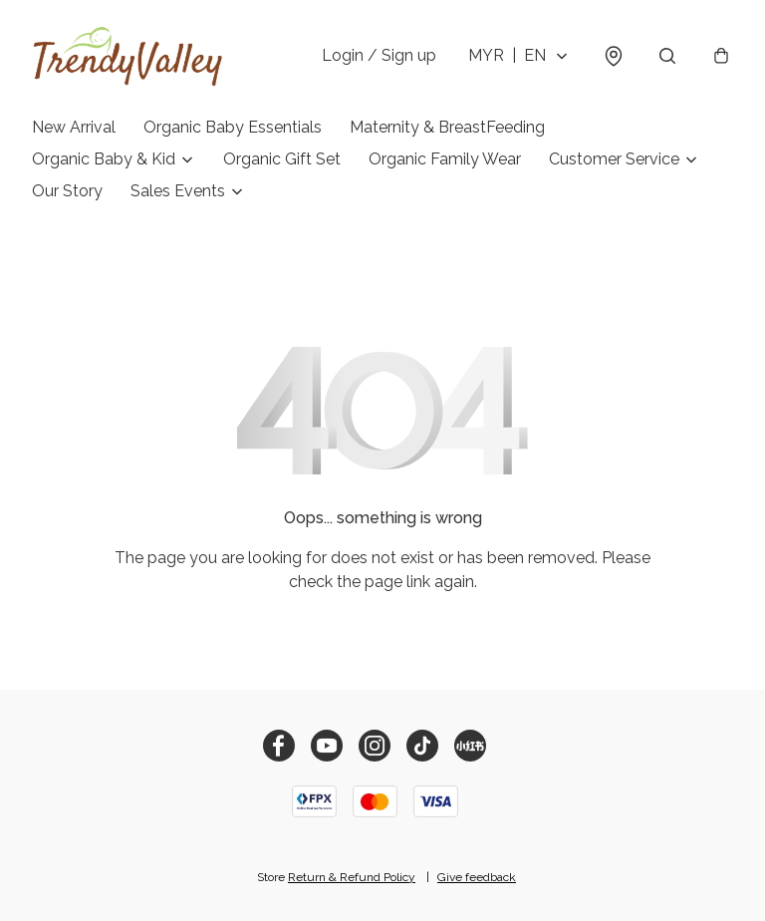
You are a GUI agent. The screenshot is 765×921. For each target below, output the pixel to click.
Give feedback (476, 877)
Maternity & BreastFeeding (447, 127)
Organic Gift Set (282, 159)
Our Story (67, 190)
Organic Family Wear (445, 159)
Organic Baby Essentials (232, 127)
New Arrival (74, 127)
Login (379, 55)
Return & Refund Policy (351, 877)
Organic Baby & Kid (103, 159)
